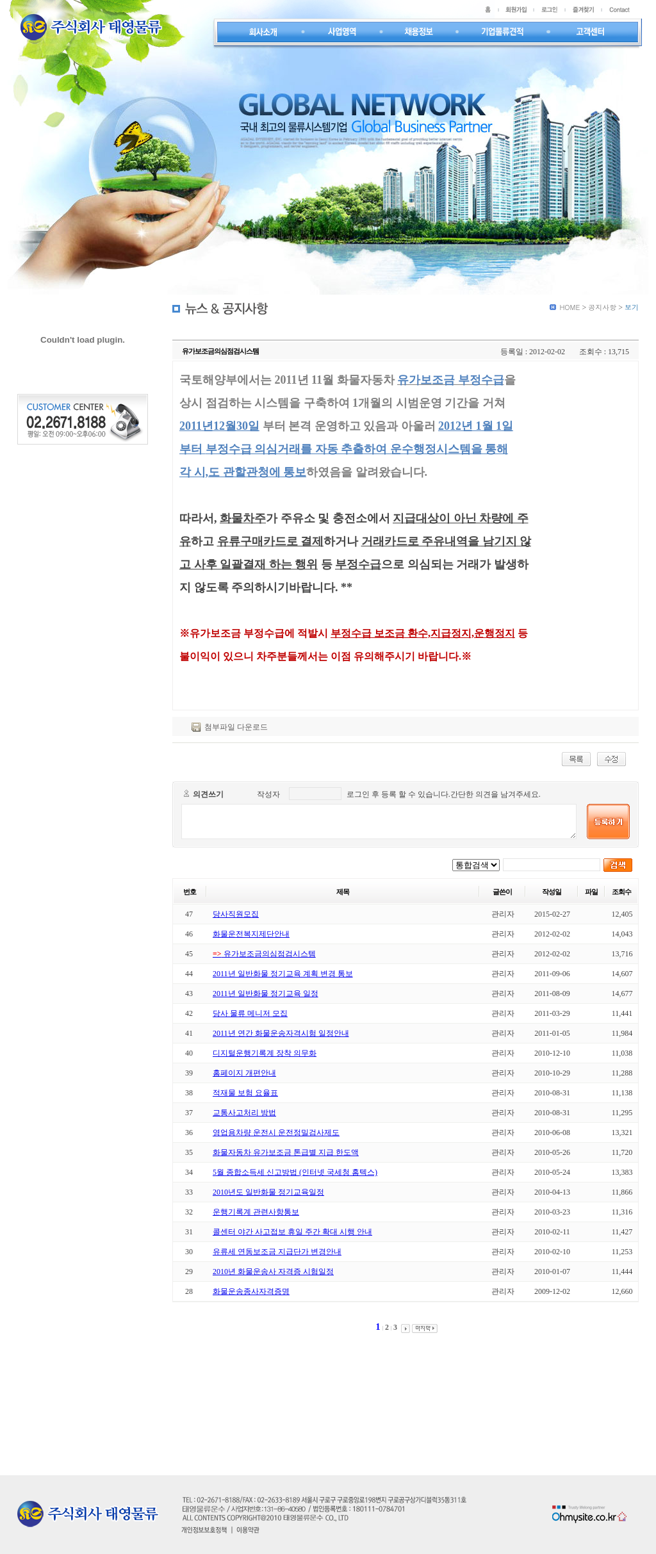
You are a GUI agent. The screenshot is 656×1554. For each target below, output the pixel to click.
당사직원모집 (236, 914)
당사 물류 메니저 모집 (250, 1013)
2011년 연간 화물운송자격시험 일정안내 (281, 1033)
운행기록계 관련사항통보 (256, 1211)
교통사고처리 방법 (244, 1112)
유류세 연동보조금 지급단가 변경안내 (277, 1251)
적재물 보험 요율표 (245, 1092)
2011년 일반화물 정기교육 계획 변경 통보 (283, 973)
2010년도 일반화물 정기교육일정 (268, 1192)
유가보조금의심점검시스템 (264, 953)
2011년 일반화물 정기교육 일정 (265, 993)
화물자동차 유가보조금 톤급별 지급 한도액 (286, 1152)
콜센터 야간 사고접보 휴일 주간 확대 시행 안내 (292, 1231)
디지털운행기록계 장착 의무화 (264, 1053)
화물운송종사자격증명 (251, 1291)
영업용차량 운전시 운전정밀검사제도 (276, 1132)
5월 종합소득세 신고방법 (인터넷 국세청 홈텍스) (295, 1172)
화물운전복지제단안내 (251, 933)
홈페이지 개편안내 (244, 1072)
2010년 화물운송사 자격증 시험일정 (273, 1271)
